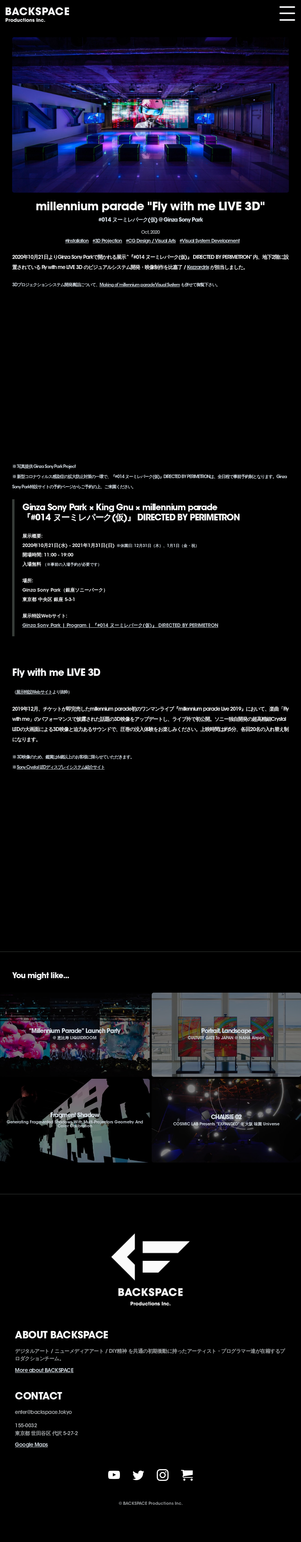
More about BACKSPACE (44, 1370)
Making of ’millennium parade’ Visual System (140, 285)
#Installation (77, 241)
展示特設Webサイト (34, 692)
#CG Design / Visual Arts (151, 241)
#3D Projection (107, 241)
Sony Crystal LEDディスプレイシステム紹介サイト (61, 768)
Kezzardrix (198, 267)
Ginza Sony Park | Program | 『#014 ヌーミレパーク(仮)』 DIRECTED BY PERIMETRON (120, 625)
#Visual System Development (209, 241)
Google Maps (31, 1445)
